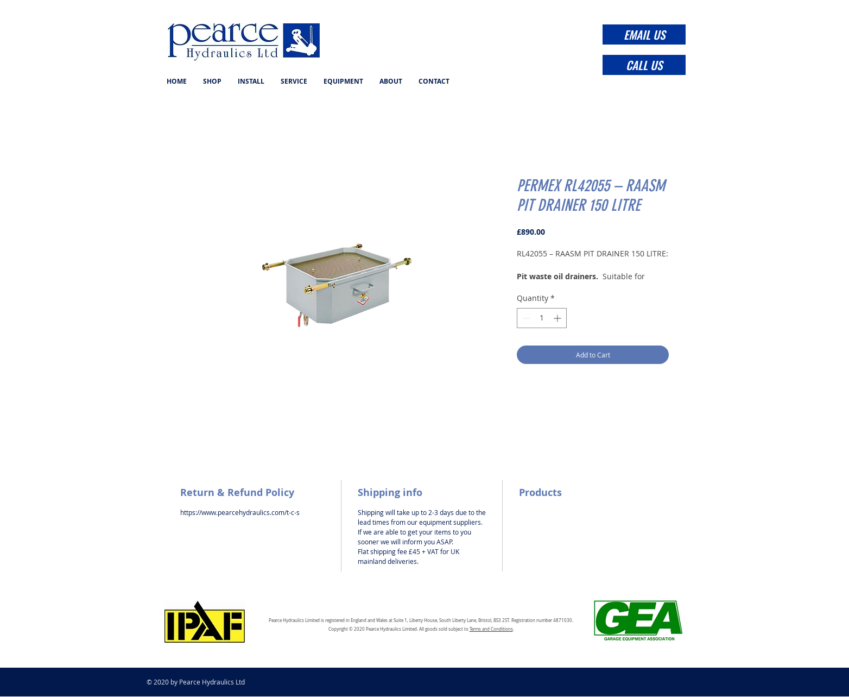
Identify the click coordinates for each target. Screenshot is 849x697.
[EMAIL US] (644, 34)
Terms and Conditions (491, 629)
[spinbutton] (542, 318)
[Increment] (558, 318)
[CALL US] (644, 65)
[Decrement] (525, 318)
